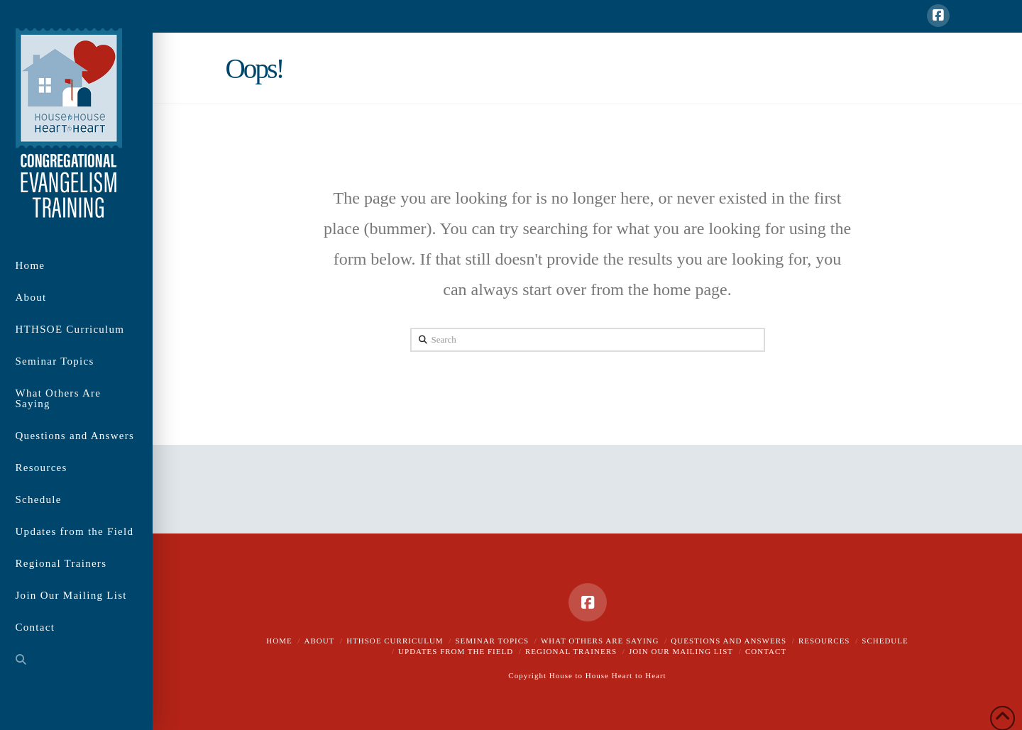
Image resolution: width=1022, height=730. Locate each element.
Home (279, 640)
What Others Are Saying (600, 640)
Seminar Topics (492, 640)
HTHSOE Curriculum (394, 640)
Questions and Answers (728, 640)
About (319, 640)
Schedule (885, 640)
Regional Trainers (571, 651)
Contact (765, 651)
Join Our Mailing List (681, 651)
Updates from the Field (455, 651)
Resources (824, 640)
